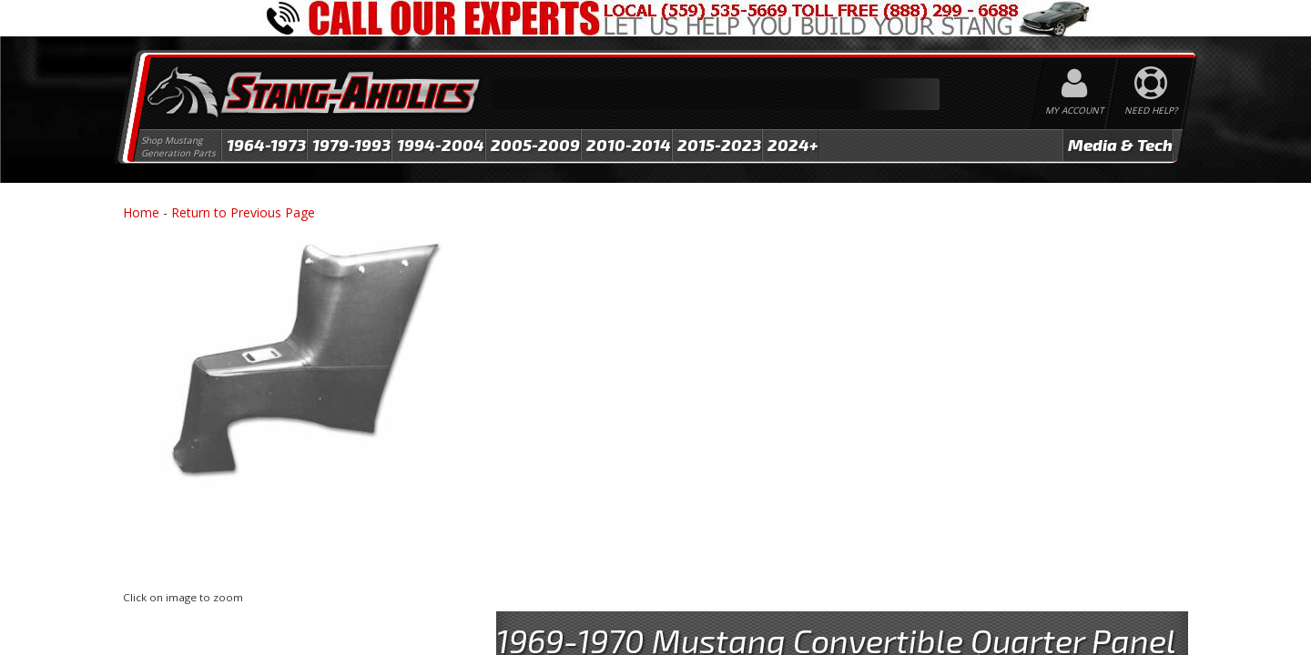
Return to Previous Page (243, 212)
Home (141, 212)
